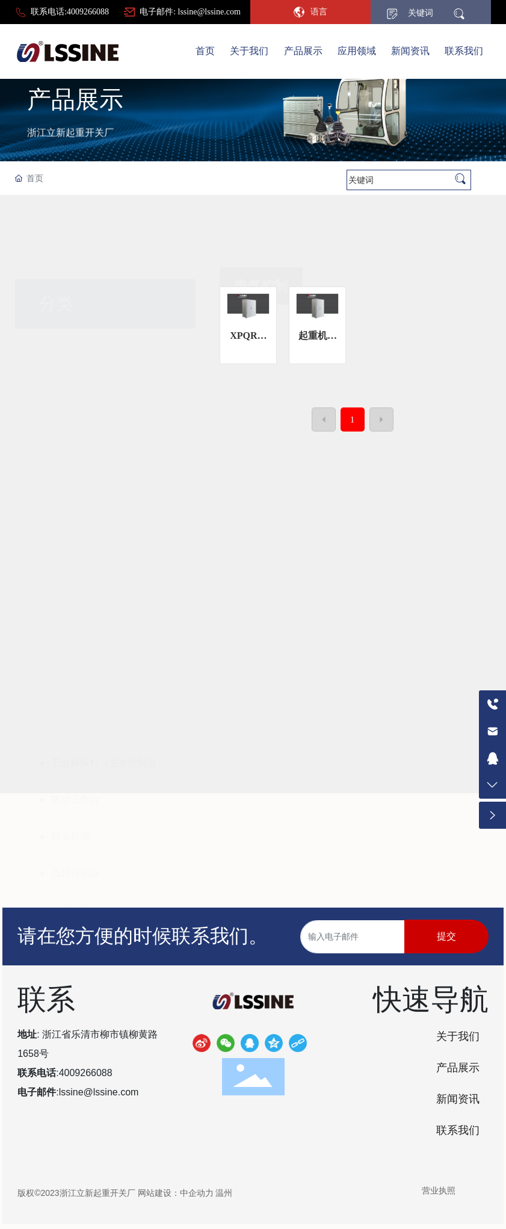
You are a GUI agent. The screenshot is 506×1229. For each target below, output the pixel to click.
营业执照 (438, 1190)
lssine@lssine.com (99, 1092)
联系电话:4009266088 (70, 11)
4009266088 (86, 1073)
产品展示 (75, 137)
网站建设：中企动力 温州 (185, 1193)
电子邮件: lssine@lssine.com (190, 11)
